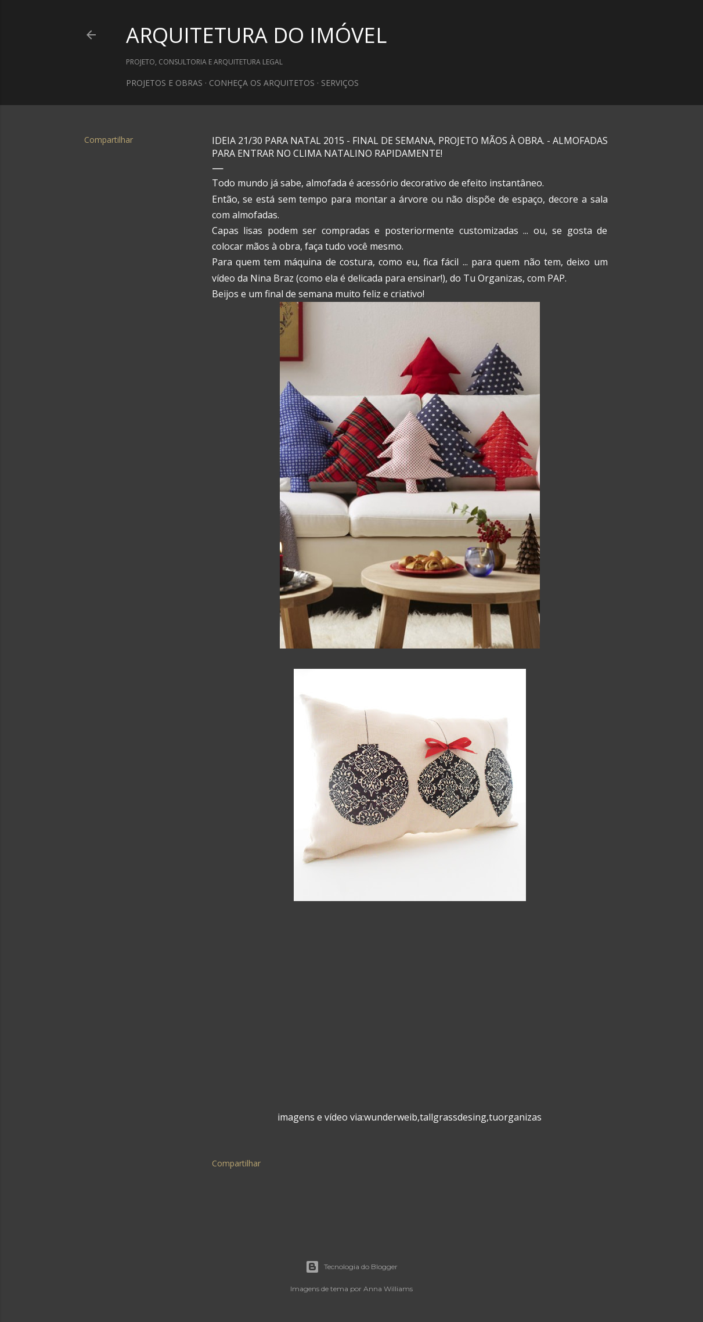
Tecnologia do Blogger (351, 1267)
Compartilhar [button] (108, 139)
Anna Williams (388, 1288)
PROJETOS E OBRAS (164, 82)
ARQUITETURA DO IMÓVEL (256, 35)
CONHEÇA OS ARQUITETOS (262, 82)
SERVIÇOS (340, 82)
